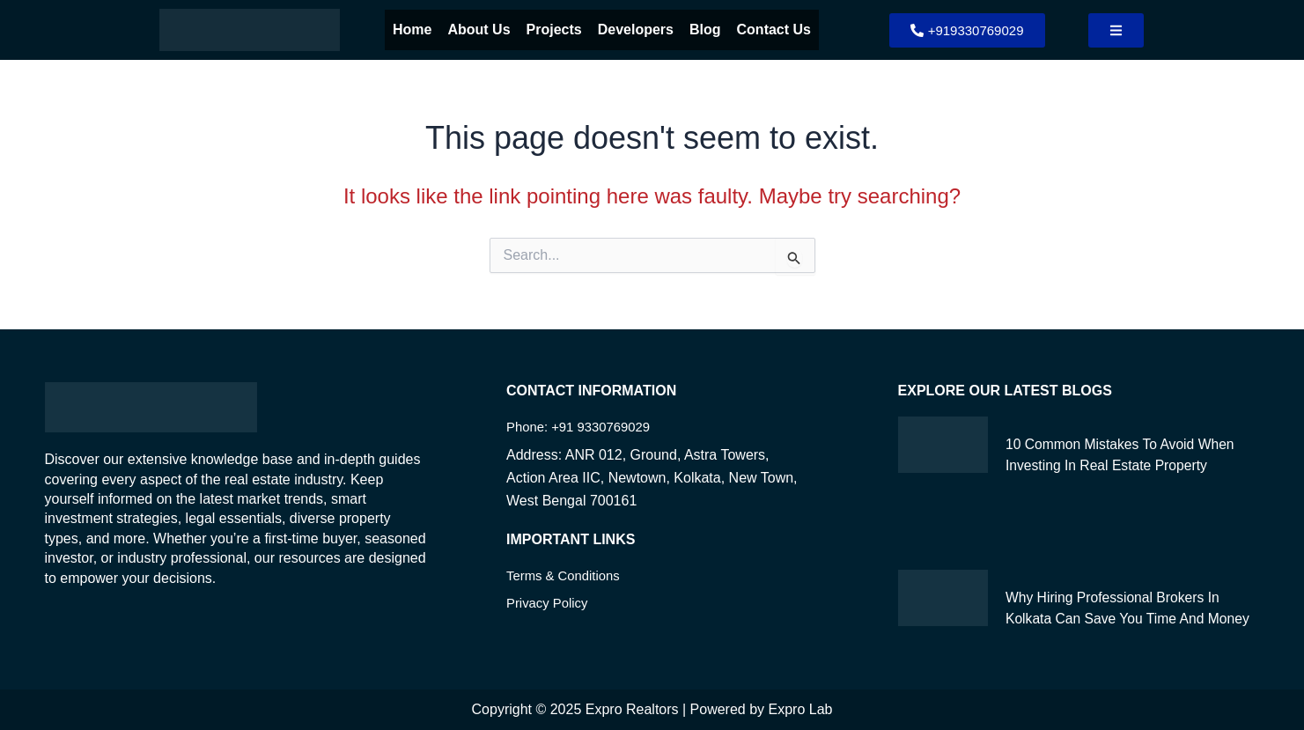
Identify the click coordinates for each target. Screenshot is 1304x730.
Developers (636, 29)
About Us (478, 29)
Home (412, 29)
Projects (554, 29)
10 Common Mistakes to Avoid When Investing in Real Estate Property (1114, 464)
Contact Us (774, 29)
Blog (705, 29)
